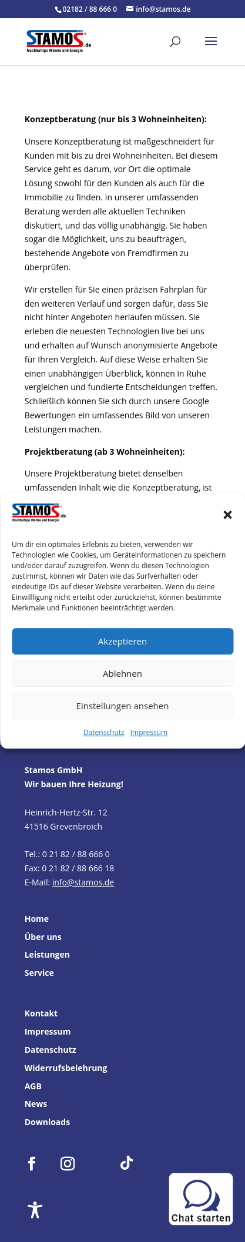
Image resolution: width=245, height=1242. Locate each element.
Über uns (43, 936)
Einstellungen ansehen (122, 706)
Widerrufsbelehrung (66, 1067)
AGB (33, 1086)
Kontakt (41, 1013)
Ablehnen (122, 674)
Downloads (47, 1121)
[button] (227, 515)
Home (37, 918)
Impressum (148, 732)
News (36, 1103)
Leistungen (47, 954)
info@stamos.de (83, 882)
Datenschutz (104, 732)
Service (39, 972)
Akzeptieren (122, 641)
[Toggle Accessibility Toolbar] (35, 1210)
